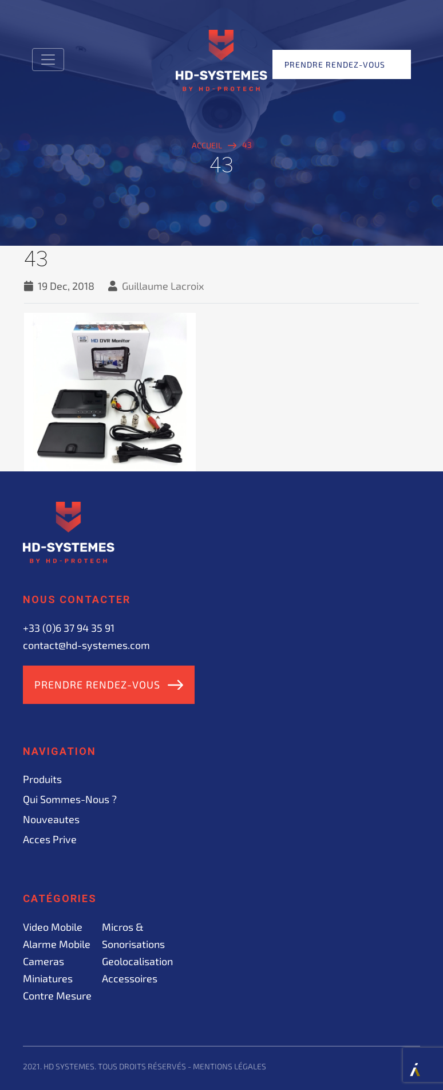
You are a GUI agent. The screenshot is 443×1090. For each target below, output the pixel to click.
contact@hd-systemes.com (86, 645)
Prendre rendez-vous (334, 64)
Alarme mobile (56, 944)
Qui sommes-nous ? (70, 799)
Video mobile (52, 926)
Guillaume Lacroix (163, 286)
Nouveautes (51, 819)
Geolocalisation (137, 961)
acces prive (50, 839)
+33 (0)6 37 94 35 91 (68, 627)
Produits (42, 779)
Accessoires (129, 978)
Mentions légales (229, 1066)
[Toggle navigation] (48, 59)
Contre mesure (57, 995)
